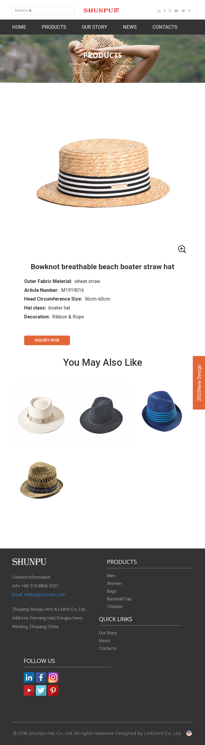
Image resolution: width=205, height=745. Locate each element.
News (104, 640)
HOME (19, 27)
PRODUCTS (54, 27)
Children (115, 606)
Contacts (108, 648)
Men (111, 575)
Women (114, 583)
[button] (103, 175)
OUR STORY (94, 27)
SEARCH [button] (23, 11)
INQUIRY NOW (47, 340)
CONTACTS (165, 27)
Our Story (108, 632)
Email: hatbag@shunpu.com (38, 594)
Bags (112, 591)
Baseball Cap (119, 598)
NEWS (130, 27)
